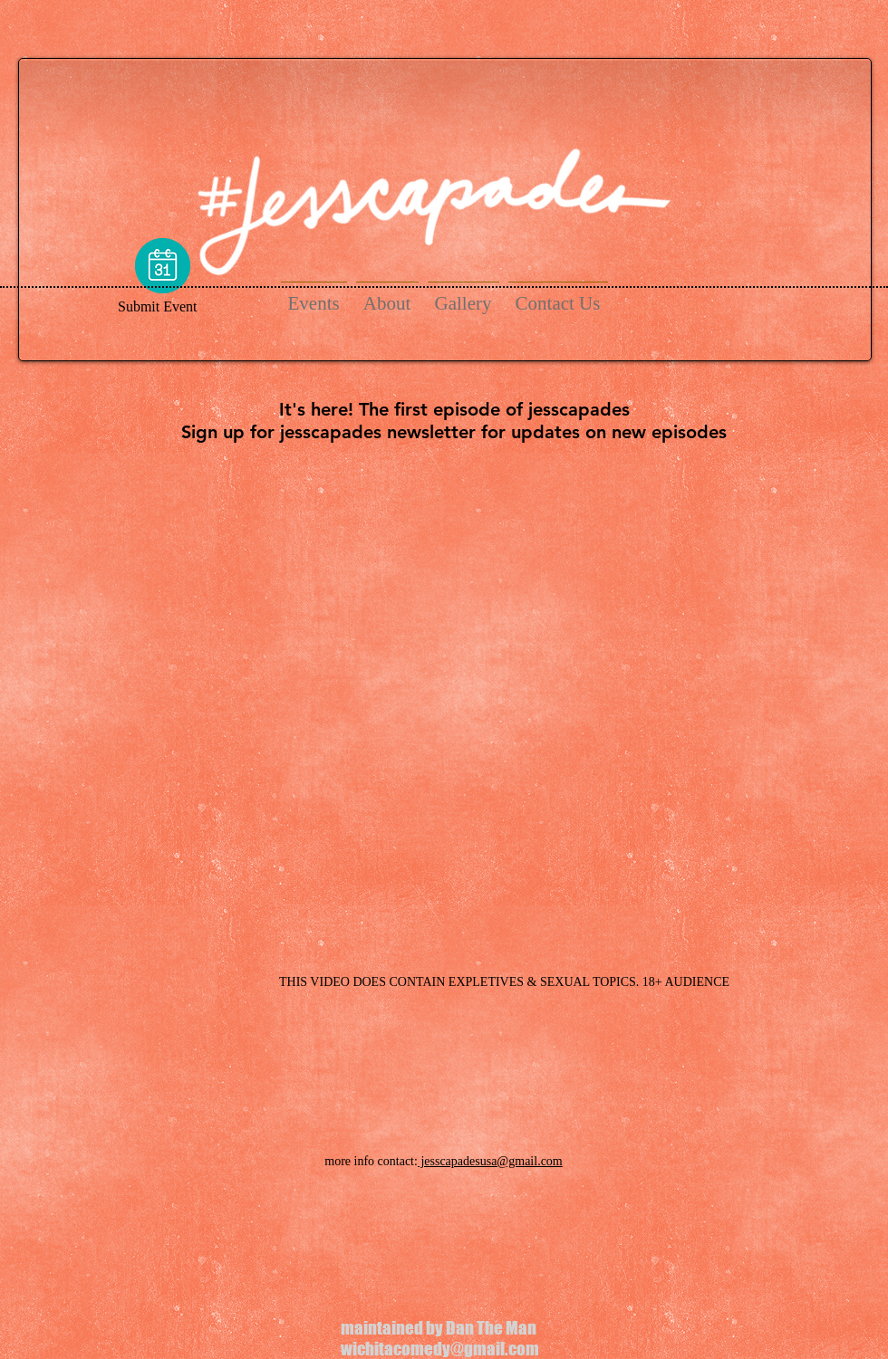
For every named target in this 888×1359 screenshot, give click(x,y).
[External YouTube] (444, 702)
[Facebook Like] (184, 984)
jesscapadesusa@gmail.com (490, 1161)
